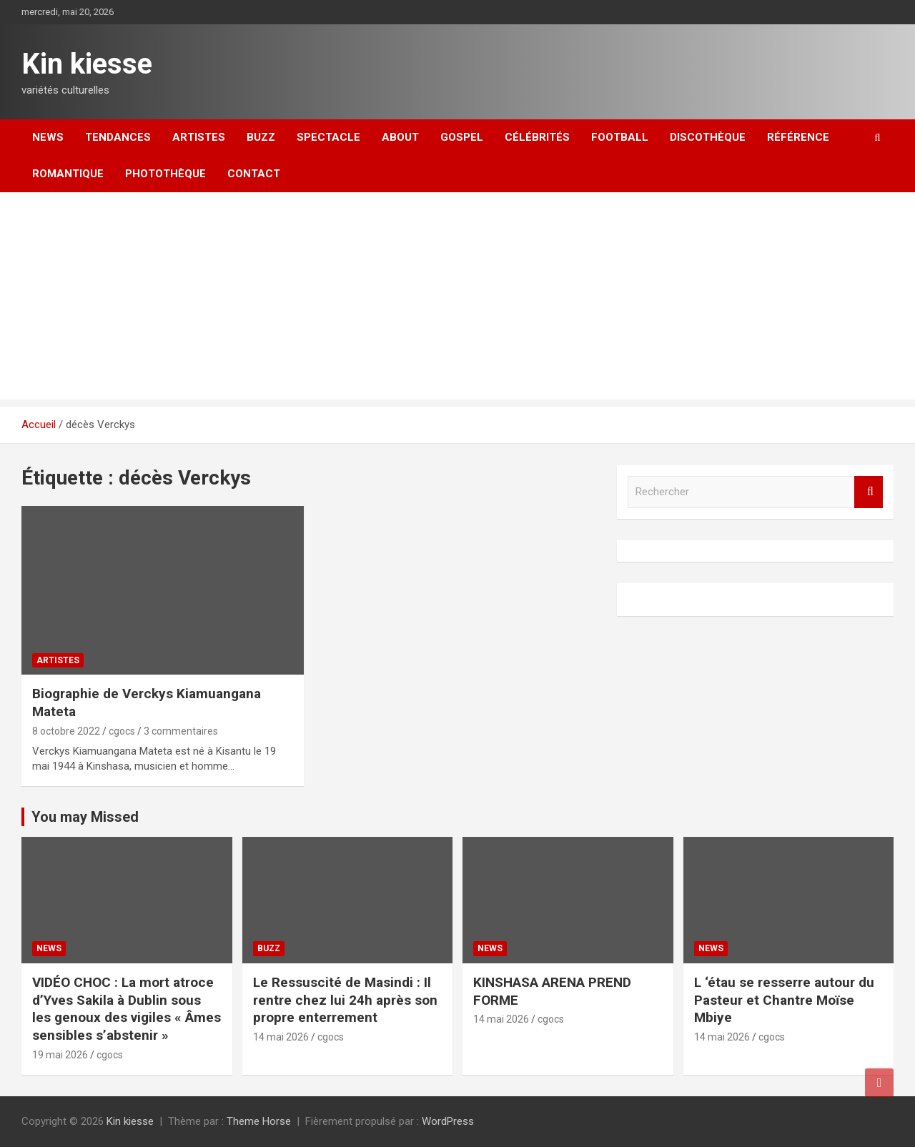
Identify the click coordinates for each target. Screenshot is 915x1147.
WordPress (448, 1121)
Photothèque (165, 173)
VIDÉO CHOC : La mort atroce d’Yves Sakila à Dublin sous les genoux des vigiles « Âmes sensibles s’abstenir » (126, 1008)
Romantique (68, 173)
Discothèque (708, 137)
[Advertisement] (457, 299)
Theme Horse (259, 1121)
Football (619, 137)
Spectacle (328, 137)
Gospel (461, 137)
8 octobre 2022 (66, 731)
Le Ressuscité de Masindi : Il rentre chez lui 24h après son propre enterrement (345, 1000)
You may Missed (85, 816)
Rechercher (868, 492)
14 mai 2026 (281, 1037)
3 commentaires (181, 731)
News (48, 137)
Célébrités (537, 137)
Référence (798, 137)
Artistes (198, 137)
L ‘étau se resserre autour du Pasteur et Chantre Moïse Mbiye (784, 1000)
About (400, 137)
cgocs (122, 731)
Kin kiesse (86, 64)
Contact (253, 173)
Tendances (118, 137)
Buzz (261, 137)
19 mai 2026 (60, 1055)
